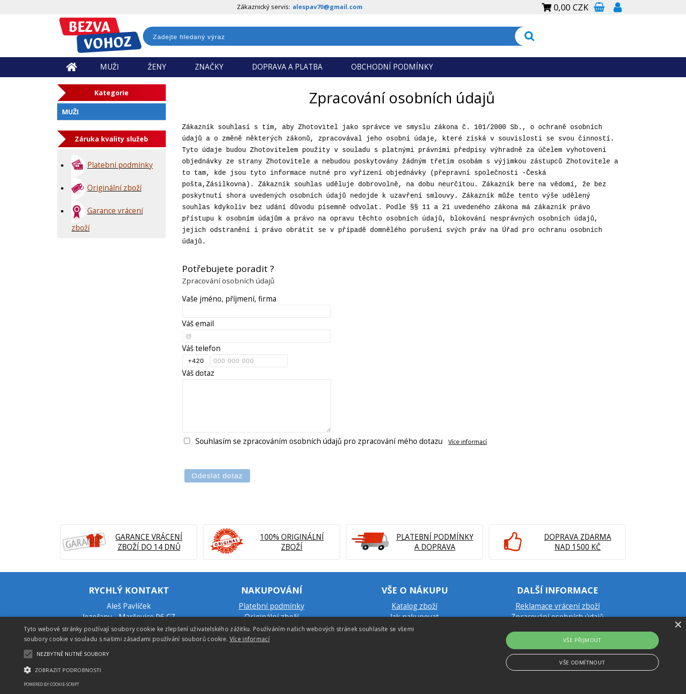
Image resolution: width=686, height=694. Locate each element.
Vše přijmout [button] (582, 640)
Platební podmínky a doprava (435, 542)
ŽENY (157, 67)
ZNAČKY (209, 67)
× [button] (677, 625)
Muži (70, 111)
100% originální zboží (292, 542)
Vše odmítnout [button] (582, 662)
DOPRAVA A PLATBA (287, 67)
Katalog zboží (414, 606)
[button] (231, 669)
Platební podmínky (271, 606)
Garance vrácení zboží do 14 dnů (148, 542)
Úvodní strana (71, 67)
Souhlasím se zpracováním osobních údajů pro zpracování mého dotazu (319, 441)
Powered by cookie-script (51, 684)
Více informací (467, 442)
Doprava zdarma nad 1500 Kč (577, 542)
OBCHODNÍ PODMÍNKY (392, 67)
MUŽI (109, 67)
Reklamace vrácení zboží (557, 606)
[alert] (343, 655)
